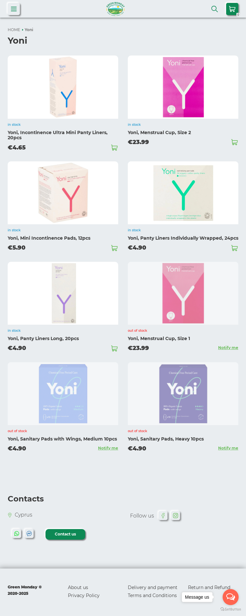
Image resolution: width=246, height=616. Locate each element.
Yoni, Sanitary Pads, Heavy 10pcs (166, 438)
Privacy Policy (84, 595)
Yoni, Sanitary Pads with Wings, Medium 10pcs (62, 438)
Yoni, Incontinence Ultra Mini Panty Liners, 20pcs (58, 135)
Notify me (228, 347)
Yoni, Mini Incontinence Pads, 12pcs (49, 238)
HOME (14, 29)
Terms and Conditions (152, 595)
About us (78, 587)
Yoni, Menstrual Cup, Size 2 (159, 132)
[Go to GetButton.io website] (230, 609)
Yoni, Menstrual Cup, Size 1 (159, 338)
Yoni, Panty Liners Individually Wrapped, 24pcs (183, 238)
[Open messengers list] (231, 597)
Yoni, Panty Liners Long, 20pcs (43, 338)
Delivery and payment (152, 587)
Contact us (65, 533)
